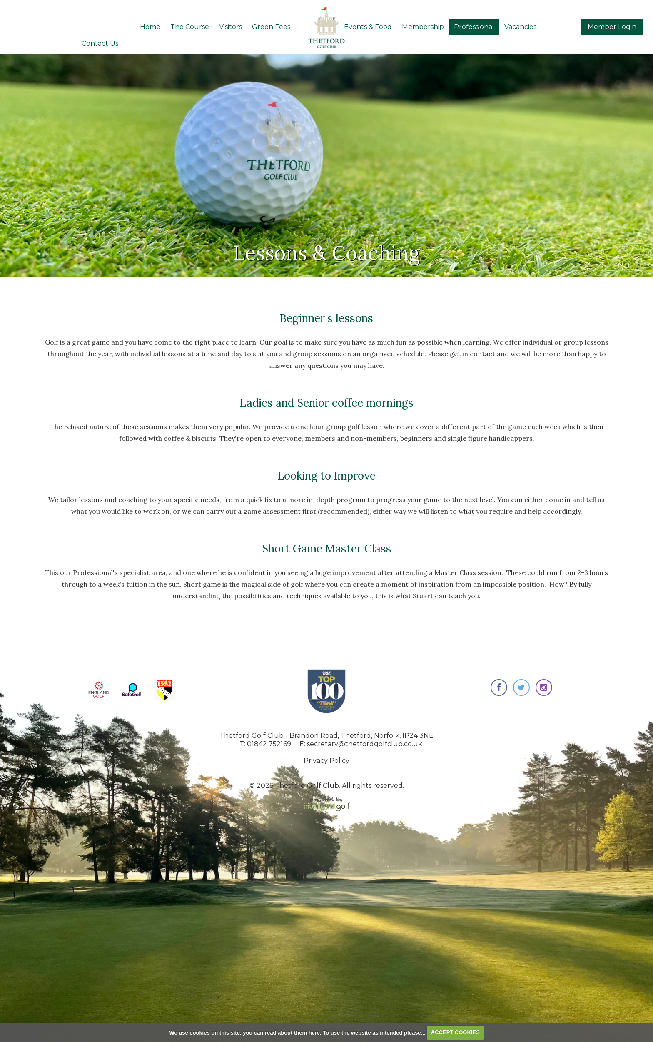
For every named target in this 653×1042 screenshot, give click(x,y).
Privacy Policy (326, 761)
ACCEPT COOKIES (455, 1032)
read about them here (292, 1032)
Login (612, 27)
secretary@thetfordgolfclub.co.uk (364, 744)
